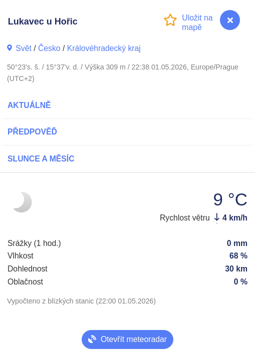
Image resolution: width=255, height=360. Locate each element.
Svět (24, 48)
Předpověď (32, 132)
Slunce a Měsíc (41, 158)
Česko (49, 48)
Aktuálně (29, 105)
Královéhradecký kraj (104, 48)
